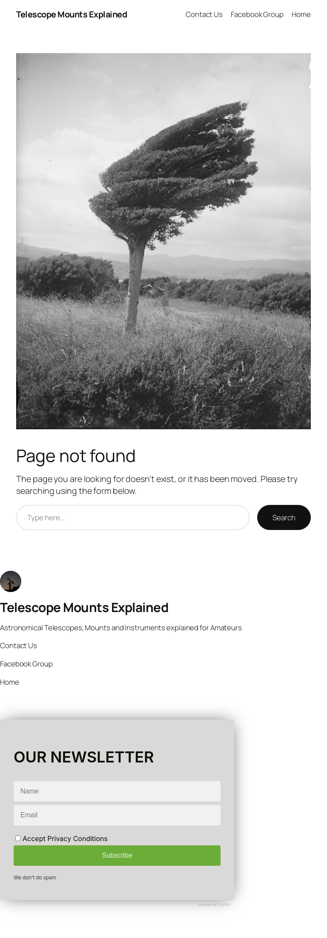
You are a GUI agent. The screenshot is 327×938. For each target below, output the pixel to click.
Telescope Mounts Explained (71, 14)
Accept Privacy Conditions (61, 838)
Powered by (215, 905)
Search (283, 517)
